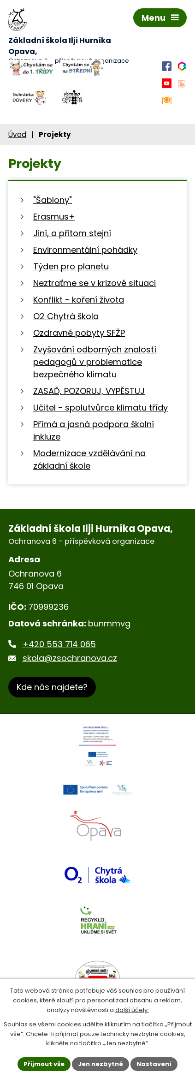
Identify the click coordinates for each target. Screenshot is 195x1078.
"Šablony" (52, 200)
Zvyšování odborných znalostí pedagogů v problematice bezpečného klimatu (94, 362)
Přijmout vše (44, 1064)
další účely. (132, 1010)
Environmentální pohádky (85, 250)
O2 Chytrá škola (66, 316)
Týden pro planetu (71, 266)
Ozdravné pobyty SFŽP (79, 333)
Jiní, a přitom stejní (72, 233)
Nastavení (153, 1064)
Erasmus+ (54, 216)
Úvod (17, 134)
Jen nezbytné (100, 1064)
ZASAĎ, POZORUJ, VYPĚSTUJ (89, 391)
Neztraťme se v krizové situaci (94, 283)
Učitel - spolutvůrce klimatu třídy (100, 407)
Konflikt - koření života (78, 299)
